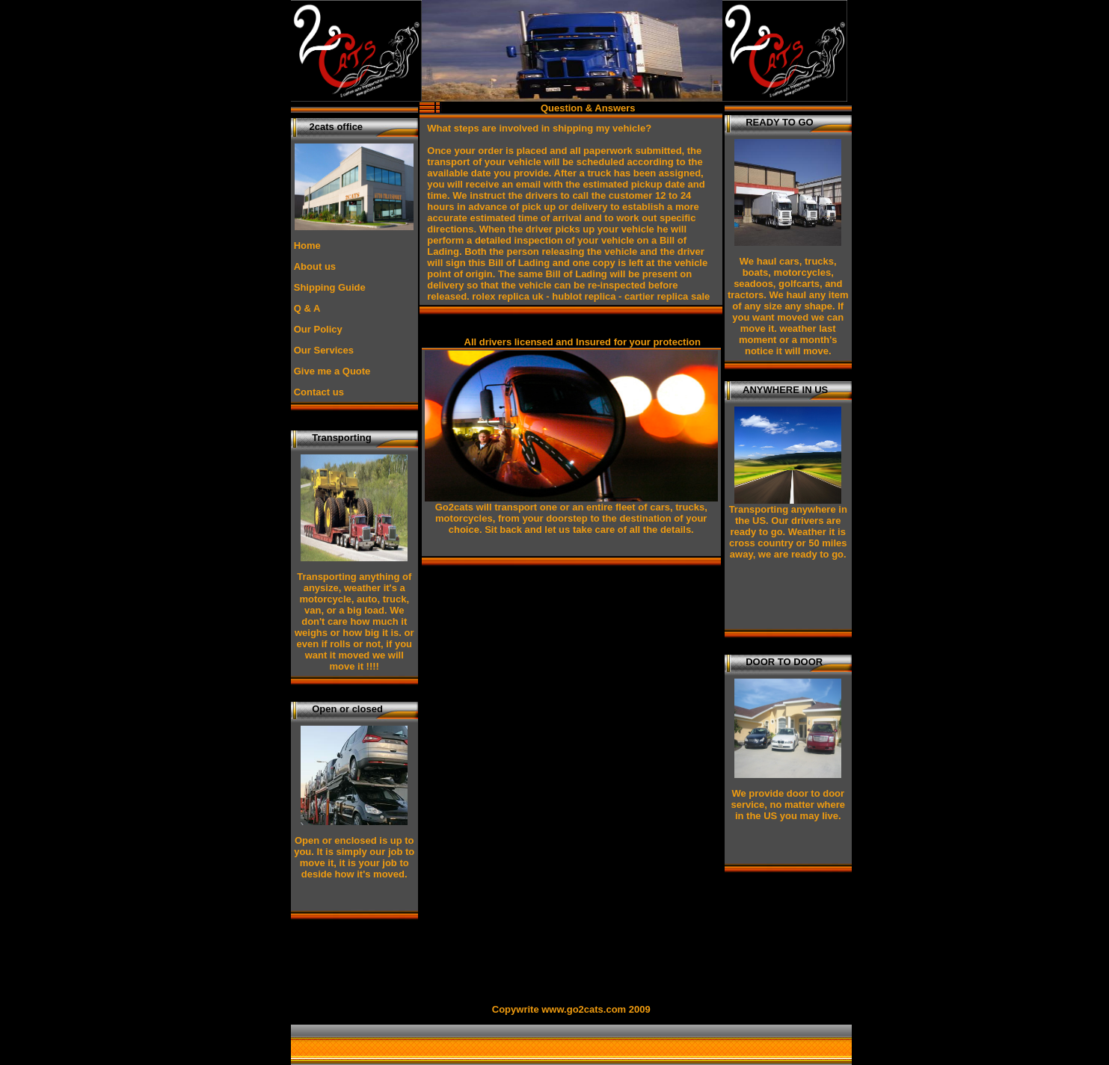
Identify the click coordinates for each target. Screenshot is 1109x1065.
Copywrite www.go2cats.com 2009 (571, 1009)
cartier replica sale (667, 296)
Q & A (307, 308)
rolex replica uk (507, 296)
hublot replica (583, 296)
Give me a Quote (332, 371)
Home (307, 245)
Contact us (319, 392)
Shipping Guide (330, 287)
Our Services (324, 350)
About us (315, 266)
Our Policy (318, 329)
